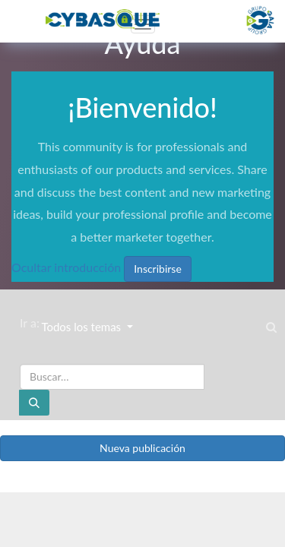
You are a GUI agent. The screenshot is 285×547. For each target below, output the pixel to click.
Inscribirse (158, 268)
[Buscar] (34, 403)
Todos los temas (82, 327)
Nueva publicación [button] (142, 447)
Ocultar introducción (66, 267)
